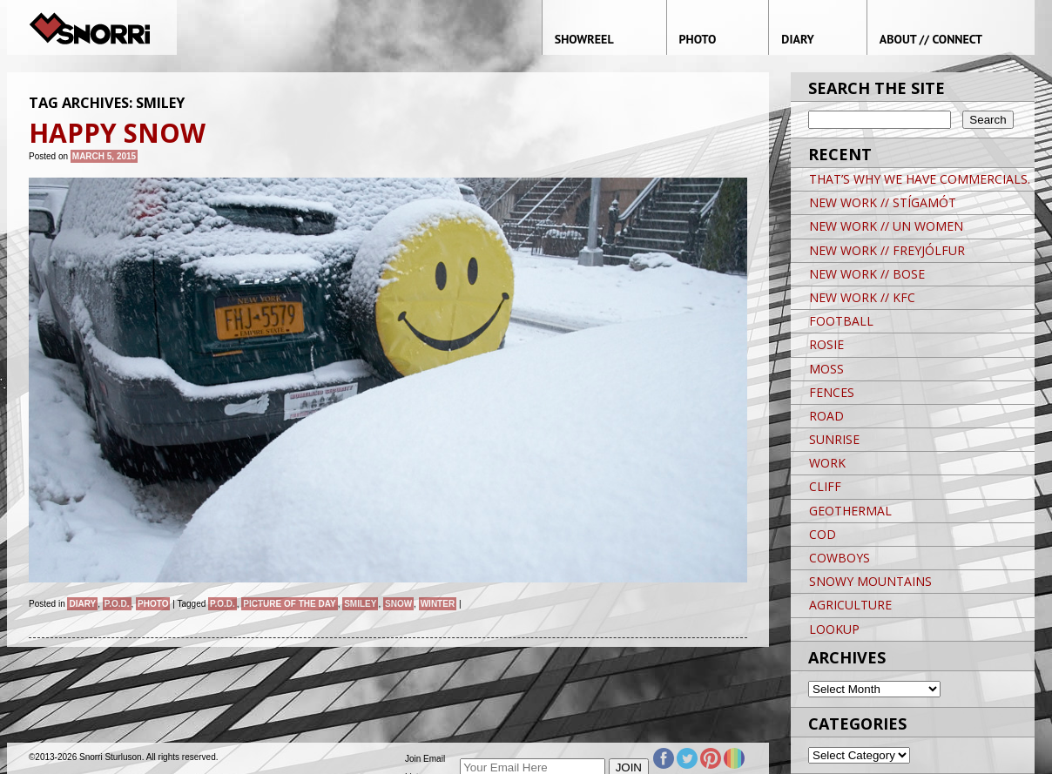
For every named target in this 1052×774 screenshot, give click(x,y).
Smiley (360, 604)
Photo (153, 604)
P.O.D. (117, 604)
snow (398, 604)
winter (438, 604)
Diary (82, 604)
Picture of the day (289, 604)
